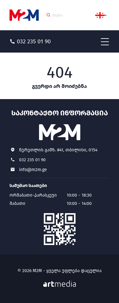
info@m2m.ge (33, 169)
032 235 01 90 (32, 159)
